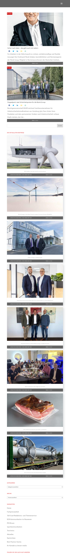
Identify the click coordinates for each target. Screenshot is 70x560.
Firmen (9, 13)
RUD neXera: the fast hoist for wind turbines (35, 171)
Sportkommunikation (14, 527)
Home (9, 508)
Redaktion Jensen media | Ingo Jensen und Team (21, 174)
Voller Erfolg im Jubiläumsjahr (35, 257)
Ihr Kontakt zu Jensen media (17, 546)
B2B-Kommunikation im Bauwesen (19, 519)
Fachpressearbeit (13, 512)
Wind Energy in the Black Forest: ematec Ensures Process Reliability (35, 214)
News (9, 67)
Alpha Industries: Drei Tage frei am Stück (35, 386)
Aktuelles (10, 534)
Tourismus (10, 530)
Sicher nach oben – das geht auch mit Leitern (22, 48)
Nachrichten (11, 538)
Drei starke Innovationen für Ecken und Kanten (35, 429)
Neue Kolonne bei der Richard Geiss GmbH (35, 472)
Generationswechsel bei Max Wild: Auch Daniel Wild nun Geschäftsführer (35, 300)
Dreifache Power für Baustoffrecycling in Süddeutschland (35, 343)
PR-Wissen (10, 523)
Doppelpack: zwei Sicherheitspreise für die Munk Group (26, 102)
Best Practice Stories (14, 542)
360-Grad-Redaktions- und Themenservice (22, 516)
